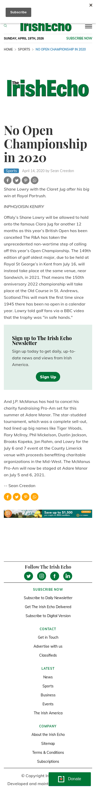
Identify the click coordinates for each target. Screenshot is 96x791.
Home (8, 49)
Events (48, 704)
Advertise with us (48, 646)
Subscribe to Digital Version (48, 616)
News (48, 677)
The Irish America (48, 713)
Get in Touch (48, 637)
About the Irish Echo (48, 734)
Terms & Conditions (48, 752)
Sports (24, 49)
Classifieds (48, 655)
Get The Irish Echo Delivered (48, 607)
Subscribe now (79, 38)
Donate (74, 779)
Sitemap (48, 743)
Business (48, 695)
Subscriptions (48, 761)
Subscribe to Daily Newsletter (48, 598)
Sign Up (48, 376)
